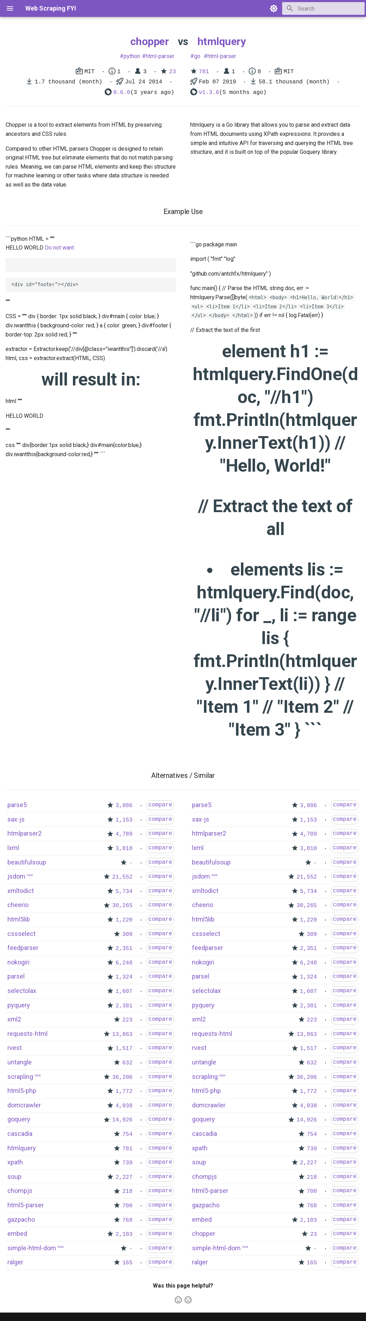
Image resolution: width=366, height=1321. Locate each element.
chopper (149, 41)
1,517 (124, 1048)
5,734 (124, 891)
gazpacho (21, 1219)
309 (127, 934)
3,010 (124, 849)
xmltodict (20, 890)
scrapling (20, 1076)
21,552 (122, 877)
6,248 (124, 963)
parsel (16, 976)
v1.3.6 (209, 92)
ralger (15, 1262)
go (197, 56)
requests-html (27, 1033)
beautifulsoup (26, 862)
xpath (15, 1162)
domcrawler (24, 1105)
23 (172, 72)
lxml (13, 847)
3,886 (124, 806)
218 (127, 1191)
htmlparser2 (24, 833)
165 (127, 1263)
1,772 (124, 1091)
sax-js (16, 819)
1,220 (124, 920)
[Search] (323, 8)
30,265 (122, 906)
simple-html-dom (31, 1248)
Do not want (59, 247)
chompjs (19, 1190)
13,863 (122, 1034)
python (132, 56)
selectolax (21, 990)
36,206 (122, 1077)
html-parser (160, 56)
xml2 (14, 1019)
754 (127, 1134)
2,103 (124, 1234)
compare (160, 805)
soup (14, 1176)
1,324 (124, 977)
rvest (14, 1047)
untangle (19, 1062)
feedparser (22, 947)
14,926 (122, 1120)
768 (127, 1220)
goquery (18, 1119)
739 (127, 1163)
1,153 (124, 820)
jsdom (16, 876)
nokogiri (18, 962)
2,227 (124, 1177)
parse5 (17, 805)
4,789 (124, 834)
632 (127, 1063)
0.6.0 (121, 92)
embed (17, 1233)
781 (204, 72)
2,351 (124, 948)
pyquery (18, 1005)
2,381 (124, 1006)
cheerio (18, 904)
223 (127, 1020)
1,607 (124, 991)
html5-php (21, 1090)
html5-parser (25, 1205)
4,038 (124, 1106)
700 (127, 1206)
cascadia (19, 1133)
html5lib (18, 919)
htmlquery (221, 41)
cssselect (21, 933)
